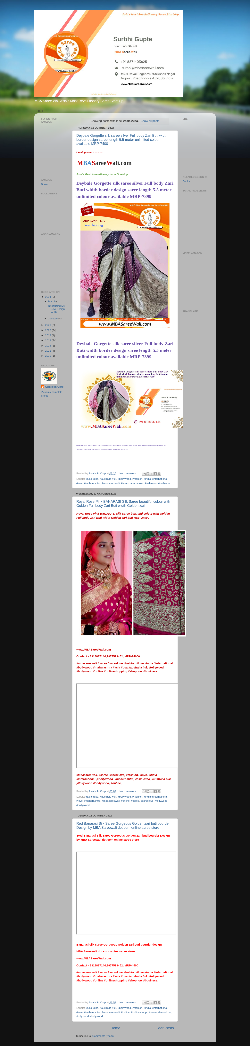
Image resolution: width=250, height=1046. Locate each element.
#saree (125, 483)
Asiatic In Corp (54, 386)
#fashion (137, 478)
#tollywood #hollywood (158, 483)
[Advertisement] (194, 221)
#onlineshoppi (139, 1012)
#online (125, 800)
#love (79, 483)
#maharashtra (92, 483)
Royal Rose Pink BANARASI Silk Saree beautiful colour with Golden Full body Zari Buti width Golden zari (123, 504)
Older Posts (164, 1028)
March (52, 301)
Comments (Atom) (103, 1035)
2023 (48, 325)
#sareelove (137, 483)
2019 (48, 335)
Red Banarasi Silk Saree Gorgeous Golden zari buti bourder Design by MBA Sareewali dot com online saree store (123, 826)
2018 (48, 340)
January (53, 318)
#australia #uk (108, 478)
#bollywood (124, 478)
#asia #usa (92, 478)
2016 (48, 345)
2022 (48, 330)
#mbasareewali (111, 483)
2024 (48, 296)
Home (115, 1028)
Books (44, 184)
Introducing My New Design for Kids (56, 309)
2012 (48, 350)
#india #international (155, 478)
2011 (48, 355)
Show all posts (150, 120)
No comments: (128, 473)
